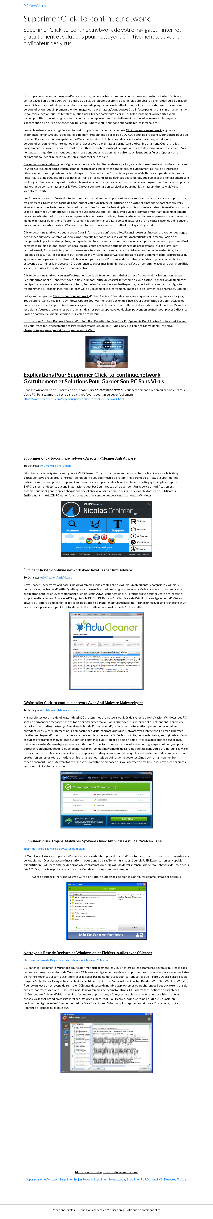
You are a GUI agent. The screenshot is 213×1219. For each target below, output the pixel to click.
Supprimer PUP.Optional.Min (152, 1179)
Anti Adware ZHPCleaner (57, 465)
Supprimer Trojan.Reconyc (81, 1179)
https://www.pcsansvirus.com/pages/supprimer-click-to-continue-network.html (76, 399)
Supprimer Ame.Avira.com (46, 1179)
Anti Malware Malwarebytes (59, 709)
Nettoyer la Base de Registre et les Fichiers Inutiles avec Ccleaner (67, 960)
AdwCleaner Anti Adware (57, 577)
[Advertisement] (106, 70)
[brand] (35, 6)
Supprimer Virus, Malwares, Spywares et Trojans (55, 848)
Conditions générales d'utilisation (99, 1214)
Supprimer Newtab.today (115, 1179)
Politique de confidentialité (144, 1214)
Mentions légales (61, 1214)
